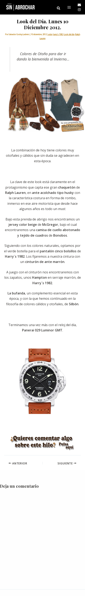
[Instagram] (79, 9)
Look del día (69, 34)
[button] (59, 8)
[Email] (79, 5)
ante (50, 34)
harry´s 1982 (58, 34)
